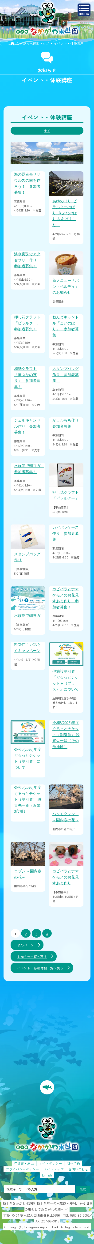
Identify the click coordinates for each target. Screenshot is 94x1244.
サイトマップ (53, 1169)
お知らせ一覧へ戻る (32, 956)
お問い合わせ (78, 1169)
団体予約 (73, 1163)
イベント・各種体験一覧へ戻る (40, 968)
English (47, 1175)
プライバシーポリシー (22, 1169)
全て (47, 130)
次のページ (25, 945)
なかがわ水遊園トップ (32, 43)
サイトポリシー (50, 1163)
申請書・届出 (24, 1163)
